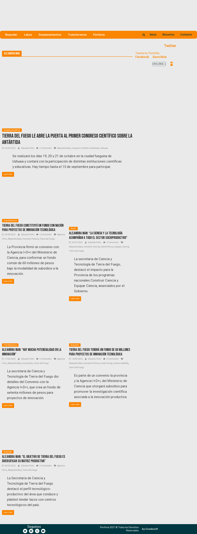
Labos (28, 34)
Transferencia (77, 34)
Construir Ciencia (92, 247)
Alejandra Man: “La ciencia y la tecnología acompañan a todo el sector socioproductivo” (98, 235)
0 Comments (44, 148)
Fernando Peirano (30, 239)
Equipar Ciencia (122, 247)
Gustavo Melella (120, 363)
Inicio (153, 34)
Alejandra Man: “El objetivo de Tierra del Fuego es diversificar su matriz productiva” (33, 458)
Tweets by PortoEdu (147, 53)
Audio (73, 228)
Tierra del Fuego (47, 239)
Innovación (27, 363)
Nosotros (168, 34)
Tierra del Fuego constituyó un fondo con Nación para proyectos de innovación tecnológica (32, 227)
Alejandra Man (64, 148)
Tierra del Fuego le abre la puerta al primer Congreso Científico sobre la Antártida (67, 139)
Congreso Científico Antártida (85, 148)
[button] (150, 529)
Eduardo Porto (28, 148)
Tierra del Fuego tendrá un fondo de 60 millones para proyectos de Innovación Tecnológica (99, 352)
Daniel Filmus (107, 247)
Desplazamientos (50, 34)
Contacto (186, 34)
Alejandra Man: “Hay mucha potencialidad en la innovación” (31, 352)
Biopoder (11, 34)
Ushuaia (104, 148)
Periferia (99, 34)
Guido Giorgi (106, 363)
